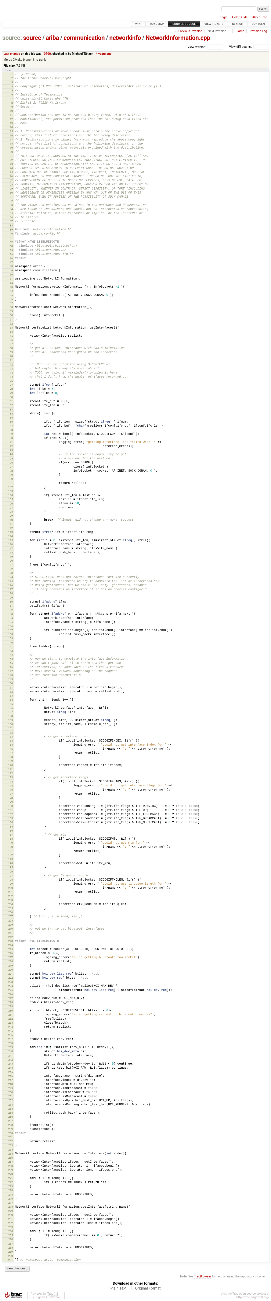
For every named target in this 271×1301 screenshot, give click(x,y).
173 (10, 777)
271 (10, 1178)
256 (10, 1116)
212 (10, 937)
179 (10, 802)
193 (10, 859)
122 (10, 568)
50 (11, 274)
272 (10, 1182)
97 (11, 466)
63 (11, 327)
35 (11, 213)
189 (10, 842)
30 (11, 192)
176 (10, 789)
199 (10, 883)
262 (10, 1141)
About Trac (259, 17)
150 (10, 683)
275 (10, 1194)
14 (11, 127)
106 (10, 503)
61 (11, 319)
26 (11, 176)
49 (11, 270)
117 (10, 548)
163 (10, 736)
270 (10, 1174)
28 (11, 184)
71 (11, 360)
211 (10, 932)
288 (10, 1247)
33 (11, 205)
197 (10, 875)
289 (10, 1251)
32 (11, 200)
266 (10, 1157)
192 (10, 855)
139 (10, 638)
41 (11, 237)
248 (10, 1084)
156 (10, 708)
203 (10, 900)
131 (10, 605)
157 (10, 712)
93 (11, 450)
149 (10, 679)
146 (10, 667)
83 (11, 409)
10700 (46, 54)
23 (11, 164)
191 (10, 851)
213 (10, 941)
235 (10, 1031)
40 (11, 233)
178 (10, 797)
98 (11, 470)
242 (10, 1059)
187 (10, 834)
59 (11, 311)
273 (10, 1186)
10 (11, 110)
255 (10, 1112)
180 (10, 806)
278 (10, 1206)
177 (10, 793)
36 (11, 217)
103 (10, 491)
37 (11, 221)
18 (11, 143)
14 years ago (103, 54)
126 (10, 585)
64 (11, 331)
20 (11, 151)
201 (10, 892)
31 (11, 196)
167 (10, 752)
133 (10, 613)
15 (11, 131)
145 (10, 663)
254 (10, 1108)
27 (11, 180)
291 (10, 1260)
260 (10, 1133)
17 (11, 139)
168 (10, 757)
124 (10, 577)
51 (11, 278)
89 (11, 434)
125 (10, 581)
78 (11, 389)
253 (10, 1104)
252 (10, 1100)
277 (10, 1202)
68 (11, 348)
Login (223, 17)
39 (11, 229)
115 (10, 540)
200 (10, 887)
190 (10, 847)
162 (10, 732)
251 (10, 1096)
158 (10, 716)
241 (10, 1055)
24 (11, 168)
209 (10, 924)
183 (10, 818)
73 (11, 368)
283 (10, 1227)
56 (11, 299)
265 (10, 1153)
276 (10, 1198)
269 (10, 1170)
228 (10, 1002)
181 (10, 810)
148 (10, 675)
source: (12, 37)
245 (10, 1071)
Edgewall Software (47, 1297)
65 (11, 335)
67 (11, 344)
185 (10, 826)
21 (11, 155)
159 (10, 720)
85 (11, 417)
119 (10, 556)
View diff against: (249, 47)
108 (10, 511)
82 (11, 405)
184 (10, 822)
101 (10, 483)
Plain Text (118, 1288)
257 (10, 1121)
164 (10, 740)
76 (11, 380)
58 (11, 307)
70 (11, 356)
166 (10, 748)
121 (10, 564)
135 (10, 622)
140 (10, 642)
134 (10, 618)
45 (11, 254)
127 (10, 589)
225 (10, 990)
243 (10, 1063)
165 (10, 744)
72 (11, 364)
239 (10, 1047)
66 (11, 339)
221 (10, 973)
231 (10, 1014)
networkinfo (125, 37)
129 (10, 597)
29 (11, 188)
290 (10, 1255)
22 (11, 160)
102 (10, 487)
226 (10, 994)
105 (10, 499)
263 (10, 1145)
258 (10, 1125)
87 (11, 425)
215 (10, 949)
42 (11, 241)
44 (11, 249)
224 (10, 986)
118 (10, 552)
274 (10, 1190)
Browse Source (184, 23)
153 (10, 695)
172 (10, 773)
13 (11, 123)
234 (10, 1026)
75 (11, 376)
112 (10, 528)
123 (10, 573)
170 (10, 765)
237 (10, 1039)
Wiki (138, 23)
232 (10, 1018)
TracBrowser (202, 1276)
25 (11, 172)
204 (10, 904)
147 (10, 671)
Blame (240, 31)
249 (10, 1088)
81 (11, 401)
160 (10, 724)
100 (10, 478)
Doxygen (258, 23)
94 (11, 454)
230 (10, 1010)
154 (10, 699)
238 (10, 1043)
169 (10, 761)
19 (11, 147)
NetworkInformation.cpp (177, 37)
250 (10, 1092)
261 (10, 1137)
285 (10, 1235)
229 (10, 1006)
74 (11, 372)
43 (11, 245)
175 (10, 785)
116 (10, 544)
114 (10, 536)
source (32, 37)
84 (11, 413)
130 (10, 601)
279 (10, 1210)
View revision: (197, 47)
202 (10, 896)
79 (11, 393)
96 (11, 462)
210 (10, 928)
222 (10, 977)
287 (10, 1243)
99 (11, 474)
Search (237, 23)
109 (10, 515)
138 (10, 634)
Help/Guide (239, 17)
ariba (52, 37)
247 (10, 1080)
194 (10, 863)
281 (10, 1219)
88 (11, 429)
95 (11, 458)
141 (10, 646)
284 (10, 1231)
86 (11, 421)
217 (10, 957)
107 (10, 507)
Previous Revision (190, 31)
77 (11, 384)
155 (10, 703)
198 (10, 879)
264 (10, 1149)
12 (11, 119)
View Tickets (213, 23)
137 (10, 630)
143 (10, 654)
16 (11, 135)
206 (10, 912)
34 (11, 209)
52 (11, 282)
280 (10, 1215)
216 (10, 953)
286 (10, 1239)
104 (10, 495)
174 (10, 781)
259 (10, 1129)
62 (11, 323)
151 (10, 687)
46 (11, 258)
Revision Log (258, 31)
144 (10, 658)
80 (11, 397)
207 (10, 916)
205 (10, 908)
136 (10, 626)
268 (10, 1166)
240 (10, 1051)
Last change (11, 54)
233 (10, 1022)
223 (10, 981)
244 (10, 1067)
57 (11, 303)
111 (10, 523)
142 (10, 650)
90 (11, 438)
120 (10, 560)
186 (10, 830)
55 (11, 294)
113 (10, 532)
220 (10, 969)
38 (11, 225)
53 (11, 286)
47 (11, 262)
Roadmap (157, 23)
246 (10, 1076)
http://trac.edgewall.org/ (252, 1297)
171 (10, 769)
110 (10, 519)
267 (10, 1161)
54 (11, 290)
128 (10, 593)
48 (11, 266)
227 (10, 998)
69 (11, 352)
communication (84, 37)
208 (10, 920)
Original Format (148, 1288)
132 (10, 609)
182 (10, 814)
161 (10, 728)
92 (11, 446)
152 (10, 691)
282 (10, 1223)
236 (10, 1035)
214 (10, 945)
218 (10, 961)
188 (10, 838)
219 (10, 965)
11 (11, 115)
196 (10, 871)
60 (11, 315)
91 (11, 442)
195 (10, 867)
